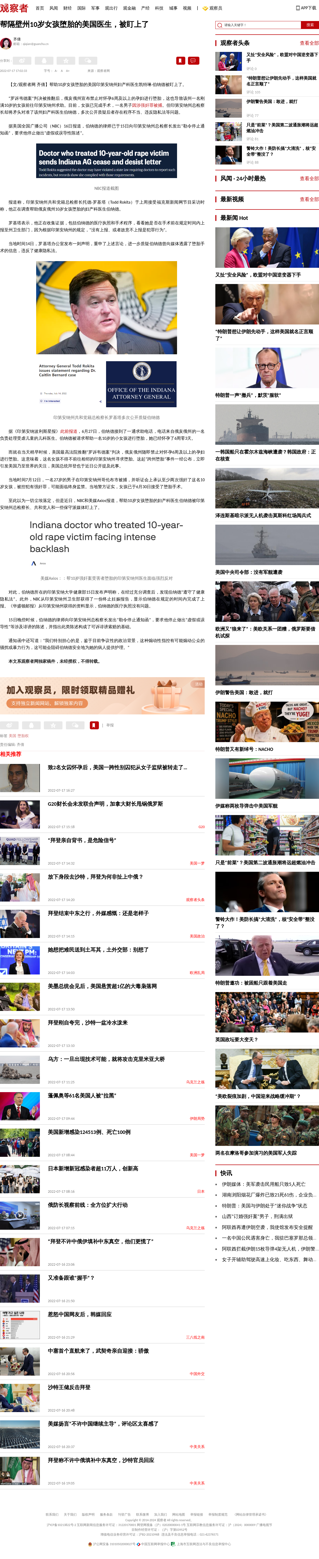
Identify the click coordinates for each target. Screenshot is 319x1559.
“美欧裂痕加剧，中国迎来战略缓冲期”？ (258, 1096)
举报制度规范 (218, 1514)
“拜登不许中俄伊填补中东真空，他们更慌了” (100, 1241)
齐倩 (17, 40)
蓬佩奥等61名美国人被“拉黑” (82, 1095)
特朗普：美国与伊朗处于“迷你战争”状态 (264, 1206)
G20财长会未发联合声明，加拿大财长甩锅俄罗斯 (105, 804)
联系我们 (52, 1514)
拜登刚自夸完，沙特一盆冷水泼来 (88, 1022)
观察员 (213, 9)
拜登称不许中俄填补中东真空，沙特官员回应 (101, 1460)
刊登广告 (124, 1514)
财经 (67, 8)
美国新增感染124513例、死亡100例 (89, 1132)
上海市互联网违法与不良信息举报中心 (201, 1544)
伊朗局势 (197, 1118)
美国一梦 (197, 863)
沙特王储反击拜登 (69, 1387)
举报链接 (196, 1514)
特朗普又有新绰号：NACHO (244, 749)
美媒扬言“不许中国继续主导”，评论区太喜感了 (103, 1424)
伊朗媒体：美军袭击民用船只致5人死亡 (264, 1184)
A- (56, 71)
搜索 (310, 25)
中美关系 (197, 1447)
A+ (68, 71)
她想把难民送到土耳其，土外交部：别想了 (98, 950)
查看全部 (309, 43)
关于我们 (70, 1514)
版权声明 (88, 1514)
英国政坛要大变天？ (236, 1040)
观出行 (111, 8)
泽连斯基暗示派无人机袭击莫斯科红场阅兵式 (263, 516)
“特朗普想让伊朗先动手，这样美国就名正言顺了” (281, 81)
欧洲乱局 (197, 972)
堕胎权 (23, 736)
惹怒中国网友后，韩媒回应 (80, 1314)
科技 (159, 8)
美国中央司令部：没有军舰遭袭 (248, 572)
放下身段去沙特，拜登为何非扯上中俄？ (96, 877)
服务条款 (106, 1514)
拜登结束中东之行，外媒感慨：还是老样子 (98, 913)
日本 (201, 1191)
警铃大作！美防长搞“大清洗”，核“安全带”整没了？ (281, 151)
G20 (202, 827)
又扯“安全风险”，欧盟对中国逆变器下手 (282, 57)
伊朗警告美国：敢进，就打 (271, 101)
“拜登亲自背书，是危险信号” (82, 840)
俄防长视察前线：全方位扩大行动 (88, 1205)
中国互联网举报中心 (153, 1544)
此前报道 (69, 431)
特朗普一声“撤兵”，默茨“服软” (248, 395)
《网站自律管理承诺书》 (250, 1514)
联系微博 (142, 1514)
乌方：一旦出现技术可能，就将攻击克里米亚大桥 (106, 1059)
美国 (12, 736)
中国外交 (197, 1374)
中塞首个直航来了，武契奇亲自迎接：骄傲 (98, 1351)
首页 (40, 8)
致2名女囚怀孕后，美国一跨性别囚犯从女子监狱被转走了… (117, 767)
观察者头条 (195, 900)
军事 (95, 8)
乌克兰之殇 (195, 1082)
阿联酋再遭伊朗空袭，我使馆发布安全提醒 (267, 1227)
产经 (145, 8)
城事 (173, 8)
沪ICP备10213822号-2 (61, 1525)
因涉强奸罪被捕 (147, 105)
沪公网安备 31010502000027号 (112, 1544)
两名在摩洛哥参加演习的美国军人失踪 (256, 1153)
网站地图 (178, 1514)
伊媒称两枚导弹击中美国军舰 (246, 806)
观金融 (129, 8)
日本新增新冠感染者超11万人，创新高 (93, 1168)
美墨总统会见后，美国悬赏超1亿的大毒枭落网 (102, 986)
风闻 (53, 8)
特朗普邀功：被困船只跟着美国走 (251, 983)
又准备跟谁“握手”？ (71, 1278)
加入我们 (160, 1514)
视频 (187, 8)
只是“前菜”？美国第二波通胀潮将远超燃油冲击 (282, 127)
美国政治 (197, 936)
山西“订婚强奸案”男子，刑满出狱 (257, 1216)
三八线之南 (195, 1337)
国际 (81, 8)
